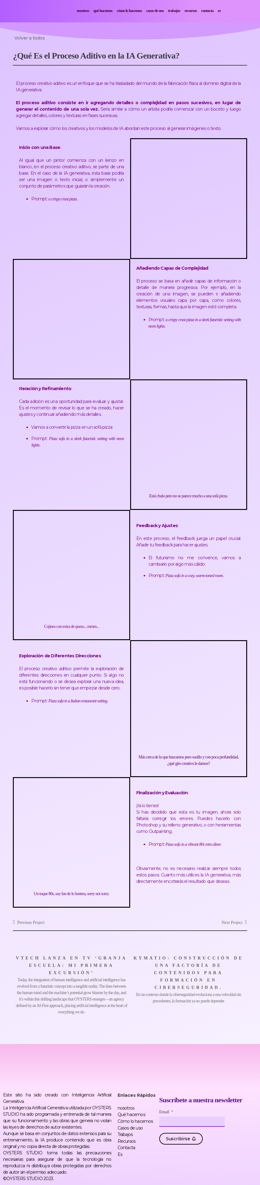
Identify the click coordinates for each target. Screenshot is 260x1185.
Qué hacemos (102, 10)
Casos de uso (155, 10)
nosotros (83, 10)
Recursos (190, 10)
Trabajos (174, 10)
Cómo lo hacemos (129, 10)
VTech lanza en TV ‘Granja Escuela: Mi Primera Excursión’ (71, 965)
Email (164, 1112)
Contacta (207, 10)
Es (219, 10)
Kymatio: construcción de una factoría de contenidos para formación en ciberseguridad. (188, 973)
